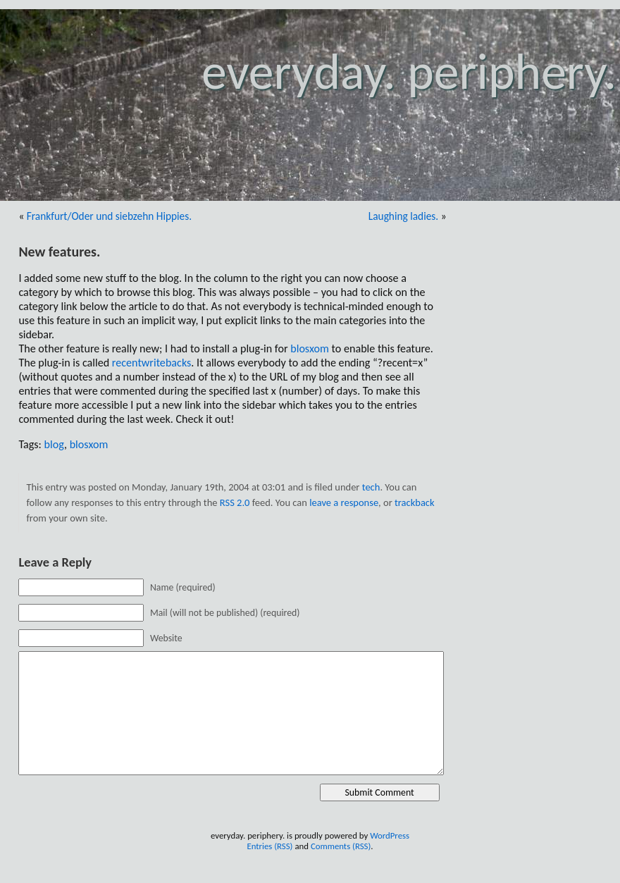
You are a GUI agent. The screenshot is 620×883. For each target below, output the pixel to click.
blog (54, 444)
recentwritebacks (152, 362)
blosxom (309, 348)
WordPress (389, 835)
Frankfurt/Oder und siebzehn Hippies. (109, 216)
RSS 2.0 (235, 502)
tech (371, 487)
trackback (415, 502)
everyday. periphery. (409, 71)
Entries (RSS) (269, 846)
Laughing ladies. (403, 216)
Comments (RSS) (341, 846)
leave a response (343, 502)
